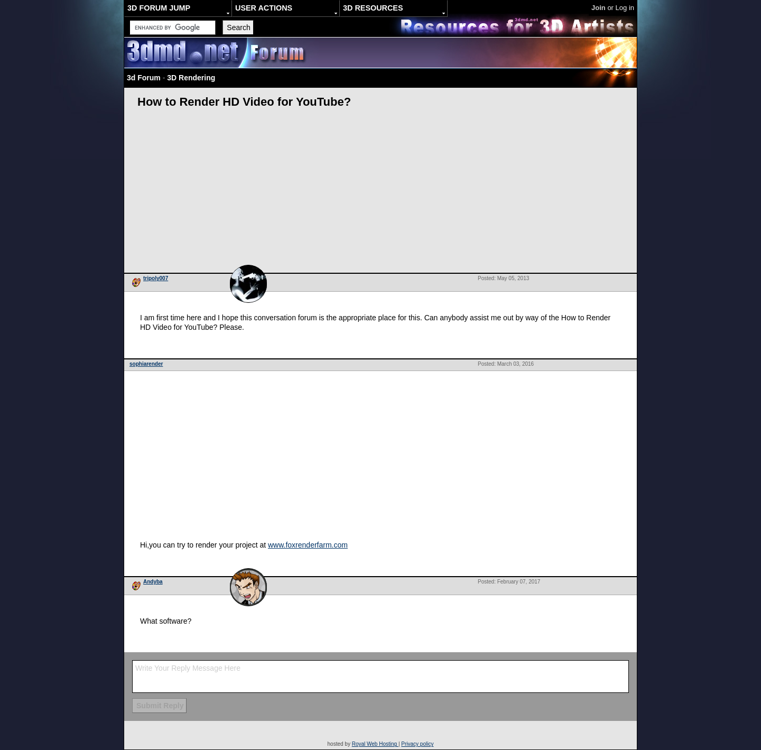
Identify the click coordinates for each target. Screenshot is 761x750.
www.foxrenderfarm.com (308, 545)
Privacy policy (417, 744)
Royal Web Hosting (375, 744)
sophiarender (146, 364)
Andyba (153, 582)
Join (598, 8)
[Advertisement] (380, 193)
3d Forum (144, 77)
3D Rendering (191, 77)
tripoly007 (155, 278)
